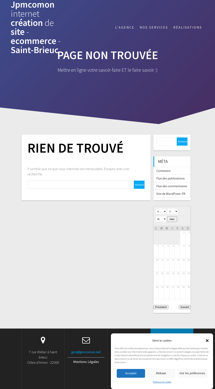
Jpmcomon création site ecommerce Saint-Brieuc (36, 27)
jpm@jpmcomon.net (86, 352)
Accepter (131, 378)
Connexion (163, 171)
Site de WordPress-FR (170, 194)
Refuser (161, 378)
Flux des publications (170, 178)
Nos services (154, 27)
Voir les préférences (192, 378)
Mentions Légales (86, 361)
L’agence (124, 27)
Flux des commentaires (171, 186)
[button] (207, 345)
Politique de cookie (162, 386)
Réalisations (187, 27)
